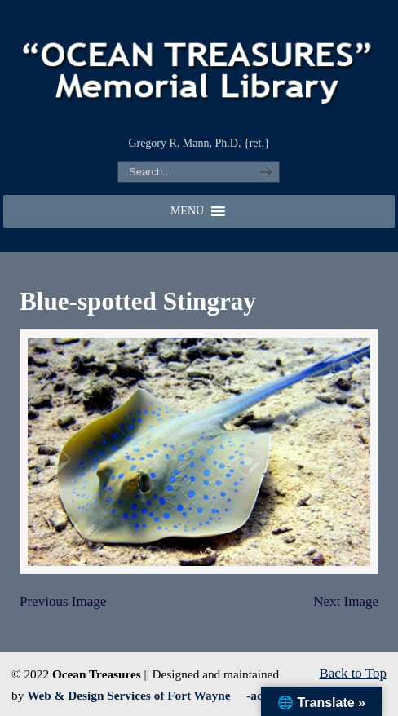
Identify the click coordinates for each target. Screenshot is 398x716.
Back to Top (353, 673)
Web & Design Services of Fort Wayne (129, 695)
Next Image (345, 601)
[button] (187, 211)
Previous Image (63, 601)
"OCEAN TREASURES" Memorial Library (199, 66)
